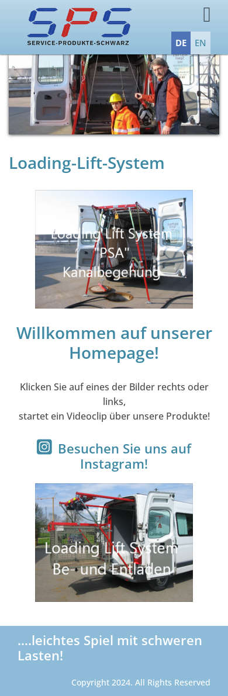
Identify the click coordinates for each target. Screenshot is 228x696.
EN (200, 43)
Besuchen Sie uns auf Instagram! (124, 455)
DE (180, 43)
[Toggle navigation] (191, 17)
